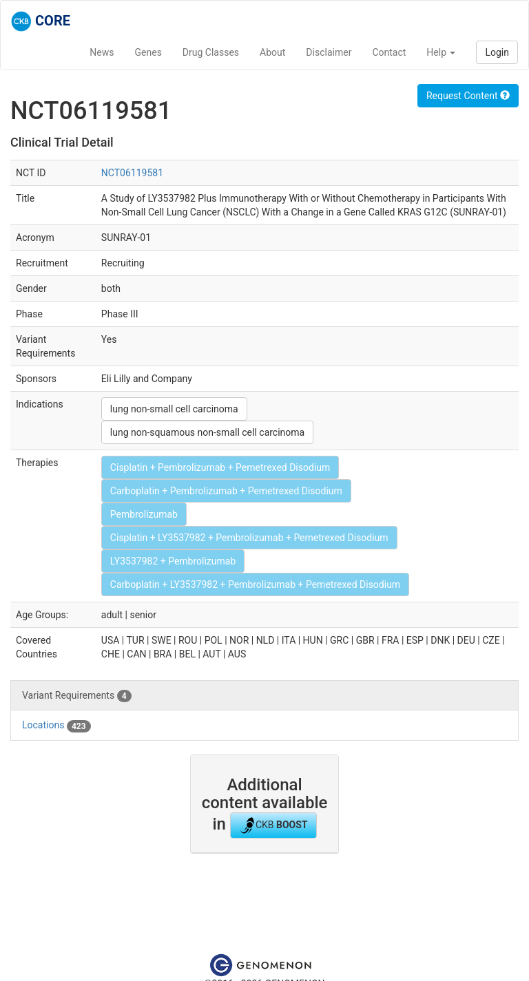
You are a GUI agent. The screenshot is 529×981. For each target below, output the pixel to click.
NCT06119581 (132, 172)
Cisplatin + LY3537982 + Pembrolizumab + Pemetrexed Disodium (249, 537)
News (102, 52)
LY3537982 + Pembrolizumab (173, 561)
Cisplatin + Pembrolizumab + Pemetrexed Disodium (220, 467)
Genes (148, 52)
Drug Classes (211, 52)
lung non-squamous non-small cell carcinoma (207, 432)
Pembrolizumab (144, 514)
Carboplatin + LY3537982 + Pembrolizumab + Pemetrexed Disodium (255, 584)
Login (497, 52)
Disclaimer (328, 52)
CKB (273, 825)
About (272, 52)
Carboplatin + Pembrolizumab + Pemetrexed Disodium (226, 490)
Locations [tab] (56, 725)
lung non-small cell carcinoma (174, 408)
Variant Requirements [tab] (77, 696)
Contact (389, 52)
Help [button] (440, 52)
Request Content (468, 95)
